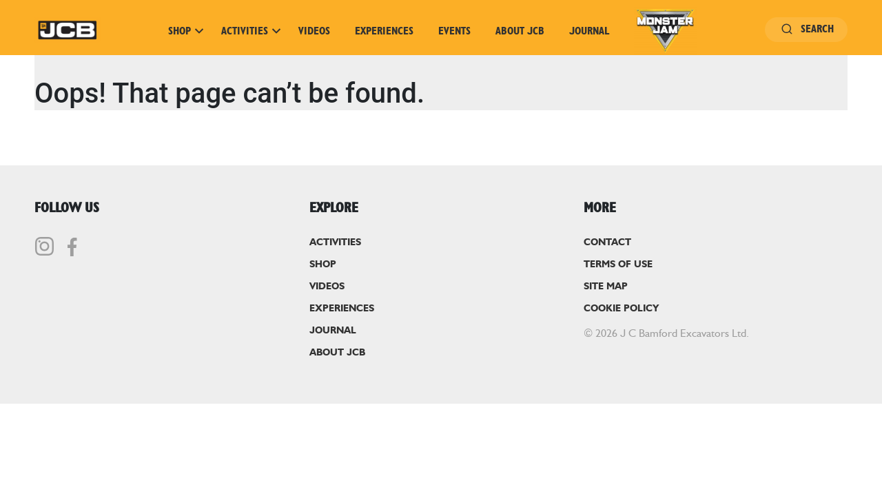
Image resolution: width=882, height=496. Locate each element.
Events (454, 31)
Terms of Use (618, 264)
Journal (589, 31)
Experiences (384, 31)
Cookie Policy (621, 308)
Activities (251, 31)
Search (806, 29)
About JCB (519, 31)
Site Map (606, 286)
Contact (607, 242)
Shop (186, 31)
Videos (314, 31)
